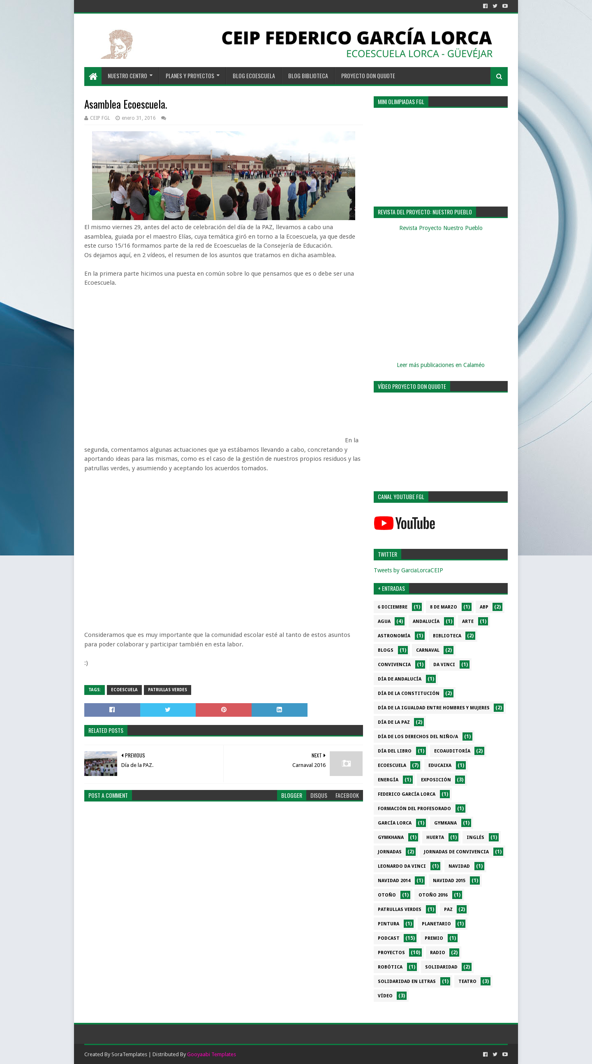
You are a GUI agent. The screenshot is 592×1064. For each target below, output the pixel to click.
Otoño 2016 (433, 895)
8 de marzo (443, 607)
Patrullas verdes (167, 690)
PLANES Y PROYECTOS (190, 75)
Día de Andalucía (399, 679)
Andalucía (426, 621)
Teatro (467, 981)
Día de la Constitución (408, 693)
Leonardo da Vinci (402, 866)
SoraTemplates (129, 1054)
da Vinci (444, 664)
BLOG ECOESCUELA (254, 75)
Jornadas (390, 852)
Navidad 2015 (449, 880)
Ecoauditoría (452, 751)
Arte (468, 621)
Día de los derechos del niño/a (418, 736)
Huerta (435, 837)
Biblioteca (447, 636)
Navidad (459, 866)
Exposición (436, 780)
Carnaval (427, 650)
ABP (484, 607)
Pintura (388, 924)
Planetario (436, 924)
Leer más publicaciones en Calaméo (441, 365)
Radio (437, 952)
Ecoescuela (124, 690)
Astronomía (394, 636)
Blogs (385, 650)
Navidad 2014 (394, 880)
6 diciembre (392, 607)
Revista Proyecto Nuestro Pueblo (441, 228)
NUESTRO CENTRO (127, 75)
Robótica (390, 967)
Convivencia (394, 664)
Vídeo (385, 996)
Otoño (387, 895)
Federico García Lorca (406, 794)
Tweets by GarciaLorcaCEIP (408, 570)
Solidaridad (441, 967)
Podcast (389, 938)
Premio (434, 938)
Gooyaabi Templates (211, 1054)
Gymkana (445, 823)
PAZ (448, 909)
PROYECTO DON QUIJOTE (368, 75)
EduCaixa (439, 765)
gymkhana (391, 837)
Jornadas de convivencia (456, 852)
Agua (384, 621)
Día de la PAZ (394, 722)
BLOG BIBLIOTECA (308, 75)
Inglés (475, 837)
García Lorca (395, 823)
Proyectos (391, 952)
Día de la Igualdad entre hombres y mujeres (434, 708)
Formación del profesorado (414, 808)
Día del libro (395, 751)
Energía (388, 780)
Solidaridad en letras (407, 981)
